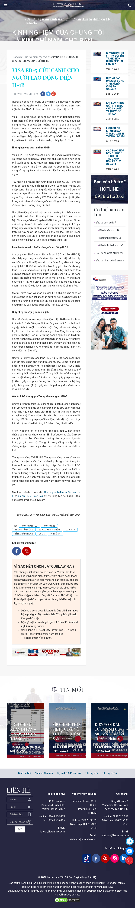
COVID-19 (70, 529)
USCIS (42, 534)
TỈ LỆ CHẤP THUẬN (24, 534)
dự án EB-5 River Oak (30, 496)
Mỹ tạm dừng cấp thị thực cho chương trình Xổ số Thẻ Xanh (115, 109)
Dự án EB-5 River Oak (69, 773)
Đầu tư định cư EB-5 (109, 230)
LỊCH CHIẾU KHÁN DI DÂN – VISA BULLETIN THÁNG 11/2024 (115, 132)
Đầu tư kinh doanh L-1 (110, 245)
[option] (67, 25)
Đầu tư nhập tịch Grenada (109, 260)
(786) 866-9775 (56, 816)
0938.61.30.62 (109, 196)
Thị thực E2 (91, 773)
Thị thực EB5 (109, 773)
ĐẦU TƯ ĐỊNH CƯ (29, 526)
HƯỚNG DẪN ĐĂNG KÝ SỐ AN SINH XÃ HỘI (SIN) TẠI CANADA (115, 84)
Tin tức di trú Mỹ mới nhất (25, 746)
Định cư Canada (44, 773)
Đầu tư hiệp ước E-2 (109, 237)
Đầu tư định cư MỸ (105, 222)
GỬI (20, 829)
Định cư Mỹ (24, 773)
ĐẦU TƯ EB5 (49, 526)
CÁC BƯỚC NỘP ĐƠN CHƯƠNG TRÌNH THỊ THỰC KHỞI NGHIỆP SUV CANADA (115, 157)
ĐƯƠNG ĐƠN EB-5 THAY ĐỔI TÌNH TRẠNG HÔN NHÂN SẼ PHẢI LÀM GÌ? (116, 58)
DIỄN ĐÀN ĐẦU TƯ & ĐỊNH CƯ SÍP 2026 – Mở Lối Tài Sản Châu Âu (109, 731)
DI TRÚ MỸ (55, 534)
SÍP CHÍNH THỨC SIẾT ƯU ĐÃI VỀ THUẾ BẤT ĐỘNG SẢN (67, 731)
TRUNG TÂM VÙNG (24, 529)
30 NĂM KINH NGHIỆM (49, 529)
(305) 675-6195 (56, 820)
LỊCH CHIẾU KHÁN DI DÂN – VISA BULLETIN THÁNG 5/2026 (23, 731)
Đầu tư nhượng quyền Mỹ (108, 253)
